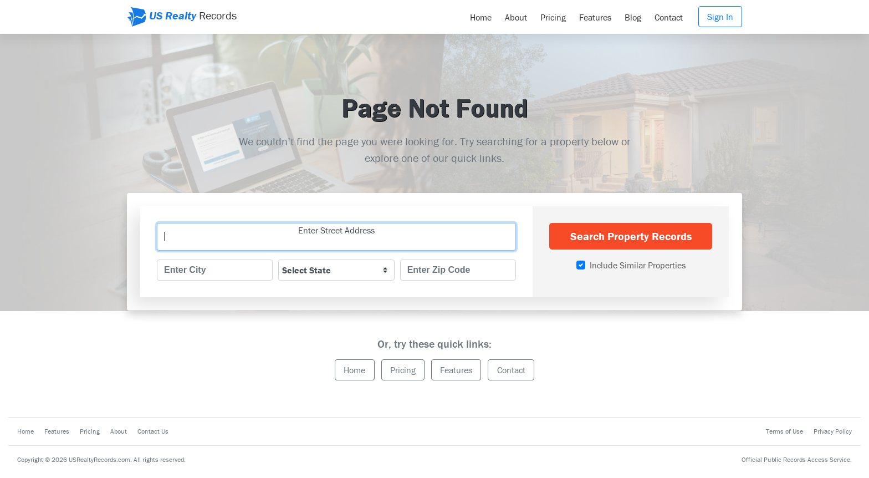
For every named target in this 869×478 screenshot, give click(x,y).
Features (595, 17)
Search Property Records (631, 236)
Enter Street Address (336, 230)
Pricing (553, 17)
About (516, 17)
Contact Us (152, 431)
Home (481, 17)
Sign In (720, 16)
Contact (669, 17)
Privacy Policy (833, 431)
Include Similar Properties (638, 265)
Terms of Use (784, 431)
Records (182, 17)
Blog (633, 17)
